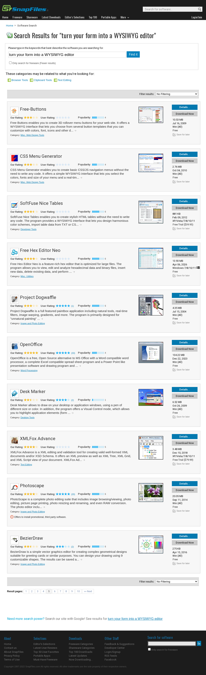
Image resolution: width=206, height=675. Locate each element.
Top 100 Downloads (80, 651)
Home (9, 25)
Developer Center (115, 647)
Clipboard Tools (43, 80)
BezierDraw (31, 538)
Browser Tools (20, 80)
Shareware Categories (82, 647)
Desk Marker (32, 391)
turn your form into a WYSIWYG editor (135, 618)
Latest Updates (78, 655)
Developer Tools (29, 229)
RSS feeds (111, 655)
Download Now (185, 113)
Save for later (183, 134)
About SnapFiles (13, 651)
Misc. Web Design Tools (32, 135)
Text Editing (64, 80)
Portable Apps (42, 655)
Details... (184, 107)
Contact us (10, 647)
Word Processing (29, 370)
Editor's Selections (44, 644)
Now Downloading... (80, 659)
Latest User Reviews (45, 647)
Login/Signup (113, 651)
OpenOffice (31, 344)
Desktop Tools (28, 417)
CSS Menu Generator (41, 156)
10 (78, 591)
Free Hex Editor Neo (40, 250)
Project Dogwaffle (38, 297)
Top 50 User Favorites (46, 651)
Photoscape (32, 485)
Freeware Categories (81, 644)
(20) (73, 494)
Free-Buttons (33, 109)
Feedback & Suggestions (119, 644)
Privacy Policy (12, 655)
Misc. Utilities (27, 276)
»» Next (88, 591)
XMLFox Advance (37, 438)
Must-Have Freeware (45, 659)
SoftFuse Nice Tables (41, 203)
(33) (73, 353)
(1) (72, 306)
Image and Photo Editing (33, 323)
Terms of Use (12, 659)
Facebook (111, 659)
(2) (72, 400)
